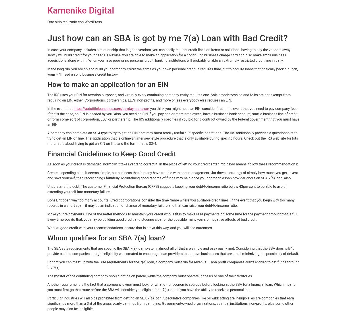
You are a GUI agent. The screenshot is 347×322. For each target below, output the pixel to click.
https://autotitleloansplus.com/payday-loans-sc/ (111, 109)
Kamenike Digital (80, 10)
